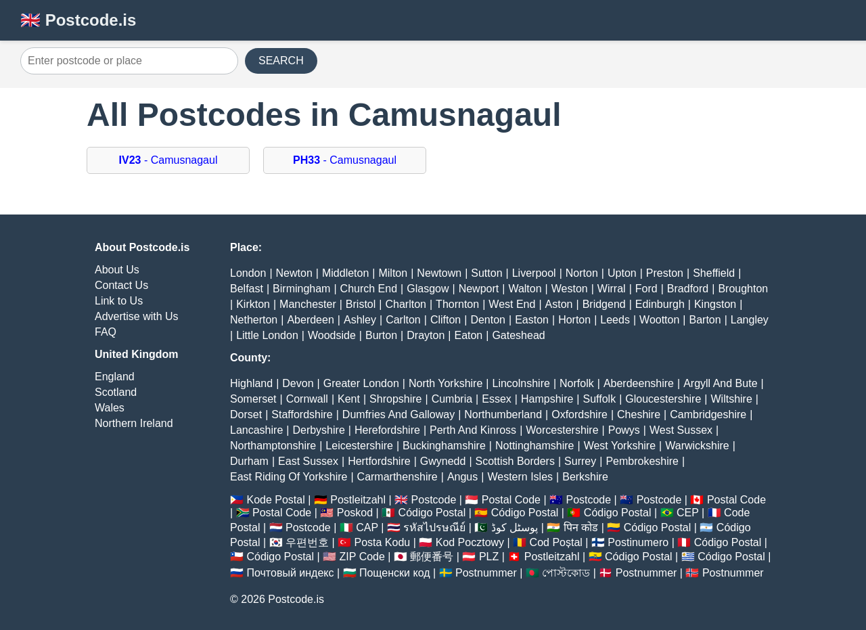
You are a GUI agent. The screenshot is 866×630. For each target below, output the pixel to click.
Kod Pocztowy (470, 542)
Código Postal (432, 512)
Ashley (360, 319)
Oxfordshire (579, 414)
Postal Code (511, 499)
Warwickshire (697, 445)
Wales (109, 407)
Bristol (360, 304)
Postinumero (638, 542)
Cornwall (307, 399)
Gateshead (518, 335)
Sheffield (714, 273)
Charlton (405, 304)
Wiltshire (731, 399)
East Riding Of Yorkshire (288, 476)
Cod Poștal (556, 542)
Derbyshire (318, 430)
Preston (664, 273)
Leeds (615, 319)
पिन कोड (581, 527)
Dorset (246, 414)
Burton (381, 335)
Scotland (116, 392)
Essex (496, 399)
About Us (117, 269)
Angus (462, 476)
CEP (688, 512)
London (248, 273)
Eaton (468, 335)
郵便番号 (431, 556)
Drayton (426, 335)
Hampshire (547, 399)
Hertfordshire (379, 461)
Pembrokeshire (642, 461)
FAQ (105, 332)
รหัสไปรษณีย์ (434, 527)
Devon (297, 383)
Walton (524, 288)
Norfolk (577, 383)
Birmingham (301, 288)
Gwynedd (443, 461)
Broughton (743, 288)
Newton (294, 273)
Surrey (580, 461)
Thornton (457, 304)
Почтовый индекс (290, 573)
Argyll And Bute (720, 383)
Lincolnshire (521, 383)
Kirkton (253, 304)
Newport (479, 288)
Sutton (486, 273)
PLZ (489, 556)
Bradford (687, 288)
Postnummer (486, 573)
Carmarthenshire (397, 476)
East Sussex (308, 461)
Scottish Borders (515, 461)
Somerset (253, 399)
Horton (574, 319)
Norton (582, 273)
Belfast (246, 288)
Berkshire (585, 476)
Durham (249, 461)
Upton (622, 273)
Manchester (307, 304)
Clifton (445, 319)
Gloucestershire (663, 399)
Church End (369, 288)
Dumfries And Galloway (398, 414)
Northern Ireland (134, 423)
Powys (624, 430)
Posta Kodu (382, 542)
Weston (569, 288)
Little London (267, 335)
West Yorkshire (620, 445)
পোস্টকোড (566, 573)
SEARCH (281, 60)
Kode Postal (275, 499)
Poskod (355, 512)
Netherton (253, 319)
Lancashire (256, 430)
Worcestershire (562, 430)
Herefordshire (387, 430)
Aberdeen (310, 319)
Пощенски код (394, 573)
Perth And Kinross (473, 430)
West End (511, 304)
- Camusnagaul (168, 160)
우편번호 (307, 542)
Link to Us (119, 301)
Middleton (345, 273)
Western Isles (520, 476)
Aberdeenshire (638, 383)
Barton (705, 319)
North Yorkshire (445, 383)
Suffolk (599, 399)
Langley (750, 319)
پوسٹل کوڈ (514, 527)
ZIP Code (362, 556)
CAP (367, 527)
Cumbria (452, 399)
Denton (487, 319)
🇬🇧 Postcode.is (78, 20)
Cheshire (638, 414)
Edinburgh (660, 304)
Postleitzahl (358, 499)
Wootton (659, 319)
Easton (532, 319)
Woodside (332, 335)
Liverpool (534, 273)
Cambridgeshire (708, 414)
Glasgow (428, 288)
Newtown (439, 273)
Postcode (434, 499)
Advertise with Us (137, 316)
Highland (251, 383)
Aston (559, 304)
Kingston (715, 304)
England (115, 376)
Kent (349, 399)
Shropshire (395, 399)
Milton (392, 273)
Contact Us (121, 285)
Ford (646, 288)
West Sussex (681, 430)
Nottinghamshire (534, 445)
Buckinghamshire (444, 445)
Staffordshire (301, 414)
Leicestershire (359, 445)
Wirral (611, 288)
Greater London (361, 383)
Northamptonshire (273, 445)
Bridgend (604, 304)
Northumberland (503, 414)
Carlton (403, 319)
